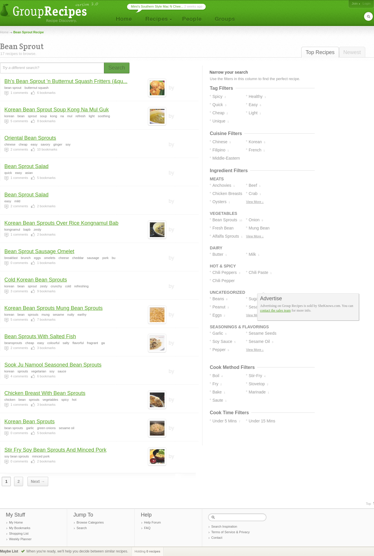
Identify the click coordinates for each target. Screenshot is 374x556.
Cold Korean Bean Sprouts (35, 280)
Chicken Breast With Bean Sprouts (44, 393)
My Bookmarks (19, 528)
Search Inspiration (224, 526)
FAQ (147, 528)
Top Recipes (320, 52)
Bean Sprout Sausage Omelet (39, 251)
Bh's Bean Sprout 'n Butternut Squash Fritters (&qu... (65, 81)
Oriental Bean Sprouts (30, 138)
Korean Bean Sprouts (29, 421)
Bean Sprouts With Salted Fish (40, 336)
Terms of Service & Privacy (230, 532)
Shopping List (19, 533)
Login (366, 3)
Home (4, 32)
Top (368, 503)
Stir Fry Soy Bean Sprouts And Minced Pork (55, 450)
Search (82, 528)
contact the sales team (275, 310)
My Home (16, 522)
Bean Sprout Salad (26, 166)
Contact (216, 537)
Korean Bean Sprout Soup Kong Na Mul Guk (56, 110)
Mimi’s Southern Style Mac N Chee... (157, 6)
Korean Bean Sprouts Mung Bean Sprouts (53, 308)
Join (355, 3)
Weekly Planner (20, 539)
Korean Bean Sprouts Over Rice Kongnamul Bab (61, 223)
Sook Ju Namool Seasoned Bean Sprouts (52, 365)
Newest (352, 52)
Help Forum (152, 522)
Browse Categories (90, 522)
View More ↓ (255, 201)
